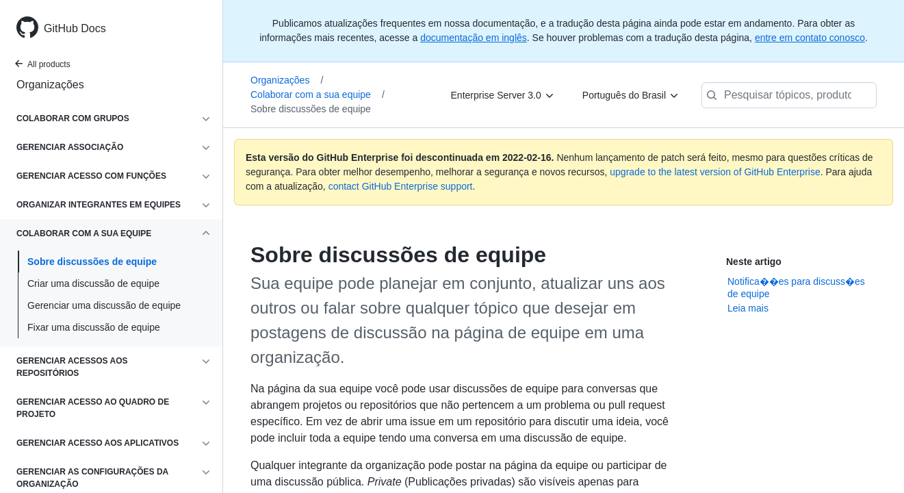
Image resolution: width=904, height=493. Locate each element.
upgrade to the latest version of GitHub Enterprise (715, 171)
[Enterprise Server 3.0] (503, 95)
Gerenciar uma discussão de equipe (104, 305)
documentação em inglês (473, 37)
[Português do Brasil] (630, 95)
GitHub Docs (75, 28)
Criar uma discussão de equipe (93, 283)
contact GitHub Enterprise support (400, 186)
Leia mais (748, 308)
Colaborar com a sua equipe (317, 94)
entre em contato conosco (810, 37)
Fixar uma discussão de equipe (93, 327)
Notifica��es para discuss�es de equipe (796, 287)
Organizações (50, 84)
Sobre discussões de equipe (92, 261)
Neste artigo (754, 261)
